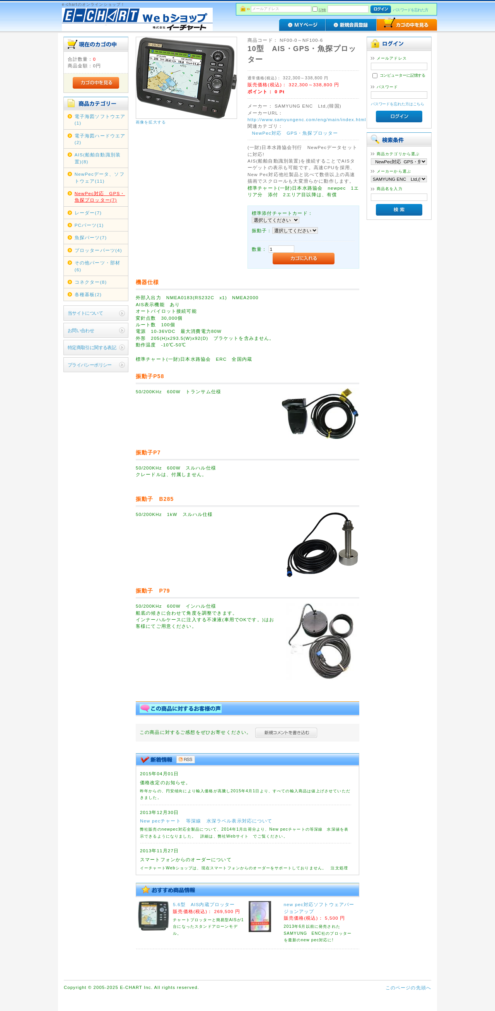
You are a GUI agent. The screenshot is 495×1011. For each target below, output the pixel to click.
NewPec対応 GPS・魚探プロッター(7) (100, 196)
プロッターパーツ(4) (98, 250)
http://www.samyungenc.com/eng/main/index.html (307, 119)
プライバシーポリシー (90, 364)
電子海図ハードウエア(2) (100, 139)
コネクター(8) (91, 281)
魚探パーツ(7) (91, 237)
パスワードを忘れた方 (410, 10)
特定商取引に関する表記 (92, 347)
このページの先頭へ (408, 987)
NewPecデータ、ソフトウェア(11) (100, 177)
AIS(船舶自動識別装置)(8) (98, 158)
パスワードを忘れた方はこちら (398, 104)
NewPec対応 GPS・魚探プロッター (295, 132)
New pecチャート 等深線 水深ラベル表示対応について (206, 820)
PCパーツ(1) (89, 225)
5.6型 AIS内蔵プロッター (204, 904)
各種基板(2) (88, 294)
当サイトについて (85, 312)
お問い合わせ (81, 330)
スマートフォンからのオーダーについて (186, 859)
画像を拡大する (151, 122)
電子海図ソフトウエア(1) (100, 119)
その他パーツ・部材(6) (97, 266)
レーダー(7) (88, 212)
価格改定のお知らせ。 (165, 782)
